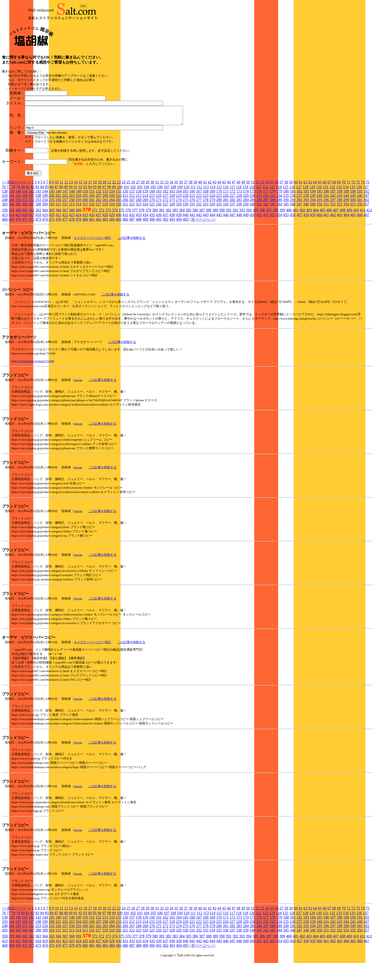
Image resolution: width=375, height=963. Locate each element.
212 (132, 199)
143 (38, 195)
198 (38, 199)
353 (339, 208)
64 (315, 186)
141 (25, 195)
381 (162, 214)
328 (172, 208)
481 (92, 223)
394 (249, 214)
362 (31, 214)
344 (279, 208)
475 (52, 223)
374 (115, 214)
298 (339, 203)
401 (295, 214)
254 (45, 203)
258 (72, 203)
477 (65, 223)
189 (346, 195)
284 (246, 203)
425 (85, 218)
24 (124, 186)
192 (366, 195)
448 (239, 218)
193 (5, 199)
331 (192, 208)
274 (179, 203)
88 (61, 190)
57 (281, 186)
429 (112, 218)
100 (119, 190)
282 (232, 203)
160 (152, 195)
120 (252, 190)
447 (232, 218)
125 (285, 190)
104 (146, 190)
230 (252, 199)
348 (306, 208)
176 (259, 195)
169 (212, 195)
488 (139, 223)
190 (353, 195)
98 (109, 190)
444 (212, 218)
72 (353, 186)
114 (212, 190)
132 (332, 190)
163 (172, 195)
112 (199, 190)
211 (125, 199)
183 (306, 195)
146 (58, 195)
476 (58, 223)
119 (245, 190)
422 (65, 218)
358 (5, 214)
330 (185, 208)
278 (206, 203)
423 (72, 218)
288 (273, 203)
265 (118, 203)
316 (91, 208)
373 (108, 214)
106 (160, 190)
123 (272, 190)
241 (326, 199)
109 (180, 190)
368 (72, 214)
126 (292, 190)
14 (76, 186)
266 (125, 203)
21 (109, 186)
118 (239, 190)
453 (273, 218)
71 (348, 186)
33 (167, 186)
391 (229, 214)
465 (353, 218)
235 (286, 199)
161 (159, 195)
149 (78, 195)
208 (105, 199)
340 (252, 208)
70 (344, 186)
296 (326, 203)
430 (118, 218)
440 (185, 218)
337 (232, 208)
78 (13, 190)
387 (202, 214)
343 (272, 208)
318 (105, 208)
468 (5, 223)
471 (25, 223)
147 (65, 195)
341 (259, 208)
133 (339, 190)
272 (165, 203)
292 (299, 203)
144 (45, 195)
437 (165, 218)
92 (80, 190)
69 (339, 186)
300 (353, 203)
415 (18, 218)
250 (18, 203)
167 (199, 195)
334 (212, 208)
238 (306, 199)
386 (195, 214)
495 (185, 223)
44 (219, 186)
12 (66, 186)
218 (172, 199)
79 (18, 190)
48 (238, 186)
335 (219, 208)
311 (58, 208)
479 (78, 223)
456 (293, 218)
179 (279, 195)
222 (199, 199)
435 (152, 218)
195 (18, 199)
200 (52, 199)
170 (219, 195)
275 (185, 203)
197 (31, 199)
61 (301, 186)
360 (18, 214)
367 (65, 214)
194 (11, 199)
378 (141, 214)
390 (222, 214)
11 (61, 186)
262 (98, 203)
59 (291, 186)
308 (38, 208)
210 (118, 199)
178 (273, 195)
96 (99, 190)
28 (143, 186)
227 (232, 199)
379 (148, 214)
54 (267, 186)
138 (5, 195)
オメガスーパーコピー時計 (92, 241)
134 (345, 190)
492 (165, 223)
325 (152, 208)
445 (219, 218)
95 (95, 190)
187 (333, 195)
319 (112, 208)
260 (85, 203)
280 (219, 203)
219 (179, 199)
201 (58, 199)
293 (306, 203)
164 (179, 195)
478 (72, 223)
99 (114, 190)
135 (352, 190)
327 (165, 208)
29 (147, 186)
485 (118, 223)
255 (52, 203)
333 (205, 208)
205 (85, 199)
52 (257, 186)
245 (353, 199)
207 (98, 199)
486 (125, 223)
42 (210, 186)
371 (95, 214)
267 (132, 203)
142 (31, 195)
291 (293, 203)
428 (105, 218)
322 (132, 208)
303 (5, 208)
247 (366, 199)
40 (200, 186)
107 (166, 190)
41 (205, 186)
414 (11, 218)
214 (145, 199)
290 (286, 203)
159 (145, 195)
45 (224, 186)
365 (52, 214)
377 (135, 214)
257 (65, 203)
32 (162, 186)
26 (133, 186)
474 (45, 223)
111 (193, 190)
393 (242, 214)
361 (25, 214)
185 (319, 195)
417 (31, 218)
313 (71, 208)
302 (366, 203)
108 (173, 190)
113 (206, 190)
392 (235, 214)
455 (286, 218)
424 (78, 218)
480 (85, 223)
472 (31, 223)
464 (346, 218)
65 (320, 186)
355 (353, 208)
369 (78, 214)
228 (239, 199)
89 (66, 190)
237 (299, 199)
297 (333, 203)
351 (326, 208)
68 (334, 186)
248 (5, 203)
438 (172, 218)
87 (56, 190)
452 (266, 218)
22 (114, 186)
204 (78, 199)
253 (38, 203)
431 (125, 218)
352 (333, 208)
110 (186, 190)
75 (367, 186)
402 (302, 214)
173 (239, 195)
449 (246, 218)
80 (23, 190)
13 (71, 186)
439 (179, 218)
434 (145, 218)
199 (45, 199)
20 (104, 186)
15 (81, 186)
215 (152, 199)
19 (100, 186)
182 (299, 195)
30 (152, 186)
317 (98, 208)
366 (58, 214)
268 (139, 203)
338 (239, 208)
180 (286, 195)
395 (255, 214)
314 (78, 208)
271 (159, 203)
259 (78, 203)
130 (319, 190)
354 (346, 208)
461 (326, 218)
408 (342, 214)
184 (313, 195)
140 (18, 195)
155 (118, 195)
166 (192, 195)
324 (145, 208)
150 (85, 195)
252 (31, 203)
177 (266, 195)
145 (52, 195)
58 (286, 186)
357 (366, 208)
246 (359, 199)
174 (246, 195)
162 (165, 195)
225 (219, 199)
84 (42, 190)
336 (225, 208)
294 (313, 203)
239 (312, 199)
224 (212, 199)
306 (25, 208)
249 (11, 203)
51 (253, 186)
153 (105, 195)
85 (47, 190)
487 (132, 223)
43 (214, 186)
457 (299, 218)
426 (92, 218)
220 (185, 199)
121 (258, 190)
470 (18, 223)
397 (269, 214)
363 (38, 214)
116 (225, 190)
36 (181, 186)
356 (359, 208)
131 (325, 190)
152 (98, 195)
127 (299, 190)
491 (159, 223)
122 (265, 190)
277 (199, 203)
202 (65, 199)
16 (85, 186)
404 (316, 214)
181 (293, 195)
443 (206, 218)
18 (95, 186)
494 (179, 223)
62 (305, 186)
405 (322, 214)
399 (282, 214)
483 (105, 223)
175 (252, 195)
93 (85, 190)
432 (132, 218)
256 (58, 203)
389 (215, 214)
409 (349, 214)
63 (310, 186)
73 (358, 186)
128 (305, 190)
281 (226, 203)
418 (38, 218)
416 (25, 218)
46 (229, 186)
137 (366, 190)
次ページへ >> (203, 223)
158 (139, 195)
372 (101, 214)
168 (206, 195)
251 (25, 203)
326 (158, 208)
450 (252, 218)
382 (168, 214)
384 (182, 214)
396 (262, 214)
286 (259, 203)
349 (312, 208)
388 (208, 214)
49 (243, 186)
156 (125, 195)
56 (277, 186)
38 (191, 186)
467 (366, 218)
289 (279, 203)
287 (266, 203)
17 (90, 186)
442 (199, 218)
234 (279, 199)
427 (98, 218)
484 (112, 223)
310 (52, 208)
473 (38, 223)
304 (11, 208)
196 (25, 199)
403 (309, 214)
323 (138, 208)
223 (205, 199)
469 (11, 223)
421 (58, 218)
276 (192, 203)
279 (212, 203)
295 (319, 203)
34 (171, 186)
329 (179, 208)
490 (152, 223)
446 (226, 218)
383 (175, 214)
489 (145, 223)
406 (329, 214)
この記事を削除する (131, 241)
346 (292, 208)
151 (92, 195)
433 (139, 218)
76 (4, 190)
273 (172, 203)
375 (121, 214)
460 (319, 218)
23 (119, 186)
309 (45, 208)
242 (333, 199)
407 (336, 214)
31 (157, 186)
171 (226, 195)
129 (312, 190)
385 (188, 214)
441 (192, 218)
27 (138, 186)
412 (369, 214)
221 (192, 199)
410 (356, 214)
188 (339, 195)
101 (126, 190)
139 (11, 195)
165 (185, 195)
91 (75, 190)
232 (266, 199)
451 (259, 218)
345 (286, 208)
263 (105, 203)
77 (9, 190)
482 (98, 223)
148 (72, 195)
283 (239, 203)
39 (195, 186)
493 (172, 223)
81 (28, 190)
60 (296, 186)
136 (359, 190)
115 (219, 190)
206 (92, 199)
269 (145, 203)
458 (306, 218)
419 (45, 218)
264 (112, 203)
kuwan (78, 383)
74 (363, 186)
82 (32, 190)
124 (278, 190)
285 (252, 203)
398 (275, 214)
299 (346, 203)
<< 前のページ (14, 186)
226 (225, 199)
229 (245, 199)
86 (52, 190)
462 (333, 218)
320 (118, 208)
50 (248, 186)
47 (234, 186)
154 (112, 195)
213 (138, 199)
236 (292, 199)
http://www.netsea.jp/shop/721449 (32, 364)
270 (152, 203)
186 (326, 195)
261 (92, 203)
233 (272, 199)
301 (360, 203)
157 (132, 195)
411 (362, 214)
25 (128, 186)
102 (133, 190)
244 (346, 199)
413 (5, 218)
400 (289, 214)
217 (165, 199)
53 (262, 186)
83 (37, 190)
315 (85, 208)
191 (360, 195)
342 (266, 208)
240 (319, 199)
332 (199, 208)
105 (153, 190)
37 (186, 186)
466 (360, 218)
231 (259, 199)
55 (272, 186)
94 (90, 190)
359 (11, 214)
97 (104, 190)
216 (158, 199)
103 (140, 190)
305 (18, 208)
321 (125, 208)
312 (65, 208)
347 (299, 208)
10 (57, 186)
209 (112, 199)
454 (279, 218)
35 (176, 186)
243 (339, 199)
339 (245, 208)
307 (31, 208)
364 (45, 214)
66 (324, 186)
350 (319, 208)
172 (232, 195)
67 (329, 186)
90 (71, 190)
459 (313, 218)
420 (52, 218)
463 (339, 218)
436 (159, 218)
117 (232, 190)
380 (155, 214)
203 (72, 199)
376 (128, 214)
